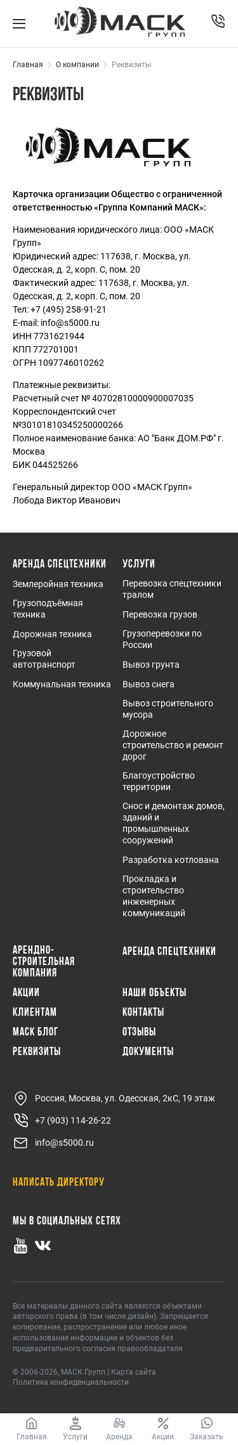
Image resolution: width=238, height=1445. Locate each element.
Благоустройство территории (158, 781)
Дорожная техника (52, 634)
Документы (148, 1052)
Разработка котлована (170, 860)
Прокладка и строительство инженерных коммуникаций (153, 896)
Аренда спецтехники (60, 565)
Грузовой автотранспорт (44, 659)
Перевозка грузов (159, 614)
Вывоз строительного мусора (167, 709)
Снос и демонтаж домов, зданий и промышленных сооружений (173, 823)
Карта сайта (133, 1372)
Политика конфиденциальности (71, 1382)
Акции (26, 993)
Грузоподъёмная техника (48, 608)
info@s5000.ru (53, 1143)
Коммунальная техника (62, 684)
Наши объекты (154, 993)
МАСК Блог (35, 1033)
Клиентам (35, 1013)
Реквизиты (37, 1052)
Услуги (138, 565)
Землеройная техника (58, 584)
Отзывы (139, 1033)
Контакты (143, 1013)
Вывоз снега (148, 684)
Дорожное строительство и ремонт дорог (172, 745)
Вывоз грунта (151, 664)
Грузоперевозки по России (162, 639)
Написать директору (59, 1183)
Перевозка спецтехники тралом (171, 589)
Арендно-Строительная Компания (44, 962)
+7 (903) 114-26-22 (62, 1121)
